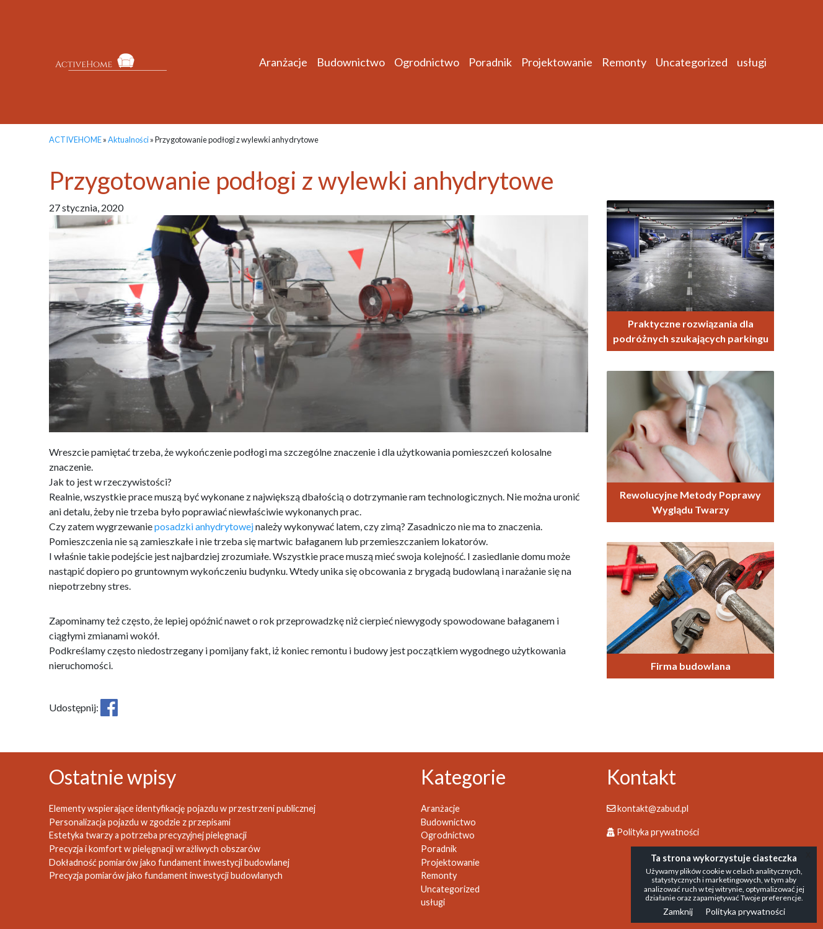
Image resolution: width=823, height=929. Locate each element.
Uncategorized (692, 62)
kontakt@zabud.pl (648, 808)
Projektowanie (556, 62)
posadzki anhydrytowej (203, 526)
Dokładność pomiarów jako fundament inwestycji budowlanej (169, 862)
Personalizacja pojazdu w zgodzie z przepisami (140, 822)
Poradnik (490, 62)
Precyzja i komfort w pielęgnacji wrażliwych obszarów (154, 848)
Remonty (624, 62)
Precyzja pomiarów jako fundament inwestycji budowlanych (166, 875)
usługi (752, 62)
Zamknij (678, 911)
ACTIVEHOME (75, 139)
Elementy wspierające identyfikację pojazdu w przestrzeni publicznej (182, 808)
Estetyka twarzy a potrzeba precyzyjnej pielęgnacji (148, 835)
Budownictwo (351, 62)
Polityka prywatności (653, 832)
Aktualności (128, 139)
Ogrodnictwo (426, 62)
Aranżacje (283, 62)
